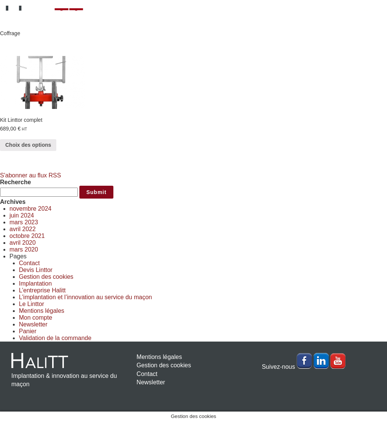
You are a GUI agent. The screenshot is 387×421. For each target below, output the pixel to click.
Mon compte (35, 317)
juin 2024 (21, 215)
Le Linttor (31, 304)
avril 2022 (22, 229)
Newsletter (33, 324)
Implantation (35, 283)
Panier (27, 331)
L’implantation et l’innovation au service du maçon (85, 297)
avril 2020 (22, 242)
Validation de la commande (55, 338)
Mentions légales (41, 311)
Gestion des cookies (46, 276)
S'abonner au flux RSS (30, 175)
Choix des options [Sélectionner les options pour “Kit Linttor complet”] (28, 145)
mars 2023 (23, 222)
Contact (29, 263)
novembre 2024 (30, 208)
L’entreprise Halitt (42, 290)
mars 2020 (23, 249)
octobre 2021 (27, 236)
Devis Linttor (36, 270)
